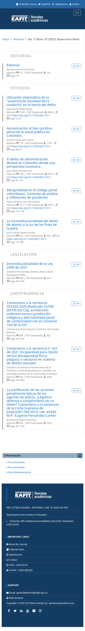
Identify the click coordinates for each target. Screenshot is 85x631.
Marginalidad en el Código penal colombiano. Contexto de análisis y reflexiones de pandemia (32, 193)
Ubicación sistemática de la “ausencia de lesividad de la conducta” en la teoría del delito (31, 101)
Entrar (74, 4)
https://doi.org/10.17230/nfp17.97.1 (31, 115)
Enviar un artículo (42, 443)
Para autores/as (16, 467)
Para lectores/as (16, 462)
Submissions (15, 554)
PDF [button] (78, 66)
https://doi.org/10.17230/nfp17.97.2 (31, 146)
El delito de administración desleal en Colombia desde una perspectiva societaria (31, 162)
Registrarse (60, 4)
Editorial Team (16, 549)
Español (44, 4)
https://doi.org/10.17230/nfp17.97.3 (31, 177)
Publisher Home (26, 4)
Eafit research (16, 598)
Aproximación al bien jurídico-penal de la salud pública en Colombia (30, 131)
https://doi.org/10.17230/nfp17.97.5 (26, 239)
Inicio (5, 39)
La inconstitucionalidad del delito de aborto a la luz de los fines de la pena (32, 224)
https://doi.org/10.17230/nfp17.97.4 (31, 208)
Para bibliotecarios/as (19, 472)
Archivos (18, 39)
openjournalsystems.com (61, 603)
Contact (13, 560)
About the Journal (18, 544)
